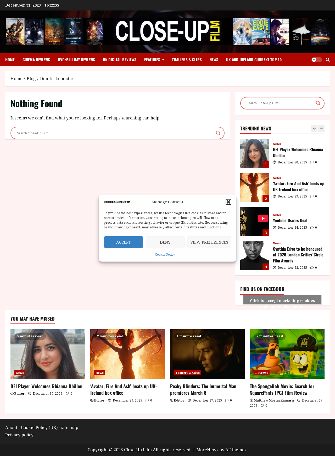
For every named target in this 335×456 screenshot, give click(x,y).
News (214, 59)
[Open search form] (328, 59)
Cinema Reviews (36, 59)
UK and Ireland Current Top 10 (254, 59)
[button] (228, 202)
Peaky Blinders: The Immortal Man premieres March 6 (203, 389)
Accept (123, 242)
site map (69, 427)
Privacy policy (19, 435)
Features (152, 59)
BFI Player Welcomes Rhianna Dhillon (254, 153)
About (11, 427)
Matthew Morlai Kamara (274, 400)
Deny (165, 242)
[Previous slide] (314, 128)
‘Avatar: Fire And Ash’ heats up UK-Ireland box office (254, 187)
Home (10, 59)
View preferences (209, 242)
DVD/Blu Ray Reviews (76, 59)
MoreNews (207, 450)
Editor (19, 393)
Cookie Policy (165, 254)
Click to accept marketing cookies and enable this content (282, 301)
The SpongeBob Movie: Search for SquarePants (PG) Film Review (282, 389)
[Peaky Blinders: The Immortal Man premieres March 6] (207, 354)
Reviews (261, 373)
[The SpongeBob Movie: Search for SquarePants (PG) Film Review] (287, 354)
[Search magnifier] (218, 133)
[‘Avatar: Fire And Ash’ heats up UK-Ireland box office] (127, 354)
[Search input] (115, 133)
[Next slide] (321, 128)
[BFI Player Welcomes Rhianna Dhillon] (47, 354)
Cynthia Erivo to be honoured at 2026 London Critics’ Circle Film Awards (254, 255)
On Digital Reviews (119, 59)
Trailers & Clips (187, 59)
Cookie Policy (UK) (39, 427)
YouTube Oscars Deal (254, 221)
